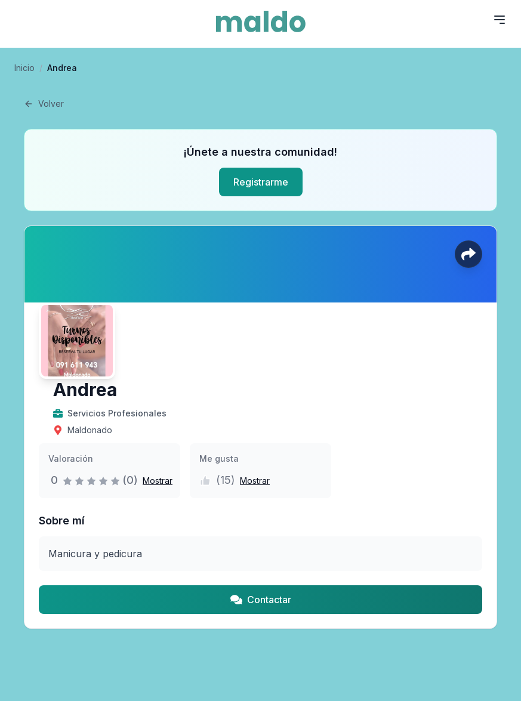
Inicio (24, 68)
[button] (155, 480)
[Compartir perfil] (468, 254)
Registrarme (260, 182)
